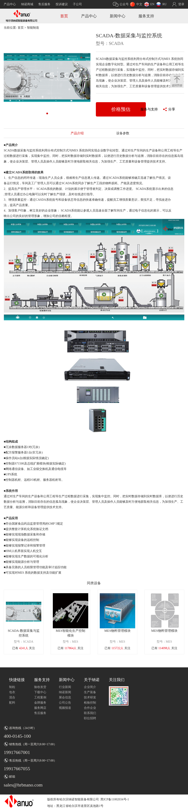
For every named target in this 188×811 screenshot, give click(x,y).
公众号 (124, 4)
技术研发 (90, 697)
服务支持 (146, 16)
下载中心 (40, 692)
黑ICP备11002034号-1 (114, 799)
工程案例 (40, 697)
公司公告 (65, 702)
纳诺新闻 (65, 692)
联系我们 (90, 713)
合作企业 (90, 707)
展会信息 (65, 697)
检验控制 (90, 702)
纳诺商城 (27, 4)
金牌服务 (40, 702)
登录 (181, 4)
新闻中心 (117, 16)
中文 (139, 4)
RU (164, 4)
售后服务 (44, 4)
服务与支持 (149, 109)
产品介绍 (77, 133)
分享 (171, 109)
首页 (64, 16)
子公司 (77, 4)
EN (152, 4)
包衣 (12, 692)
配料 (12, 702)
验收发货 (40, 687)
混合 (12, 697)
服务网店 (40, 707)
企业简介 (90, 687)
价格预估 (120, 109)
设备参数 (122, 133)
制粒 (12, 687)
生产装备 (90, 692)
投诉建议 (62, 4)
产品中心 (10, 4)
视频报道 (65, 707)
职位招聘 (90, 718)
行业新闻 (65, 687)
